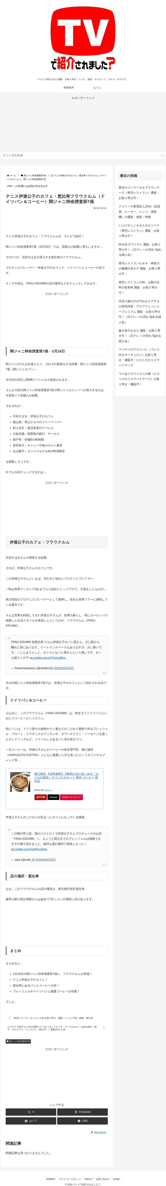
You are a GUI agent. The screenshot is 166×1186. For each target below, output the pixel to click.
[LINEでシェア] (82, 1121)
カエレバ (48, 790)
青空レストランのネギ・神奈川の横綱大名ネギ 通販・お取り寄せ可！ (139, 268)
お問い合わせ (103, 1179)
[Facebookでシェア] (82, 1112)
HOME (116, 1179)
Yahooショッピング (72, 798)
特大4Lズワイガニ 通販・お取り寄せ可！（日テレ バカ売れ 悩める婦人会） (140, 250)
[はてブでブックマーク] (31, 1121)
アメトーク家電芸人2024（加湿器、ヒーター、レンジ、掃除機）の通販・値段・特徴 (139, 212)
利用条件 (50, 1179)
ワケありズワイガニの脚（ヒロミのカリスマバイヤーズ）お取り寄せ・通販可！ (139, 379)
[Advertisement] (83, 123)
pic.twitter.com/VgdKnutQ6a (29, 849)
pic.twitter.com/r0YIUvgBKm (48, 657)
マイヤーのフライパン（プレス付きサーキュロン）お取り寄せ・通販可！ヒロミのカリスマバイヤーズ (139, 357)
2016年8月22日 (46, 859)
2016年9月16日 (64, 668)
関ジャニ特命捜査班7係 (18, 1041)
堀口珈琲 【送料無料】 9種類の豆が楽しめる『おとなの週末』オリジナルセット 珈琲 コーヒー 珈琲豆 (66, 777)
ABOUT (89, 1179)
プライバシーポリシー (70, 1179)
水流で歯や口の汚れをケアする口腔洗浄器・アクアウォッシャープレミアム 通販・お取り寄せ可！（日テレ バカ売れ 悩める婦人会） (140, 312)
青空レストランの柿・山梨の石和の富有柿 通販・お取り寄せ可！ (139, 287)
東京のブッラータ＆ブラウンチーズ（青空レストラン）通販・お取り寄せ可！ (139, 193)
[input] (83, 155)
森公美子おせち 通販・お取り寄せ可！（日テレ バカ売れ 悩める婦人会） (140, 336)
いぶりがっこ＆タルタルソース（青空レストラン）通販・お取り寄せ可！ (139, 230)
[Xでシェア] (31, 1112)
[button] (162, 155)
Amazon (53, 797)
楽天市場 (40, 797)
